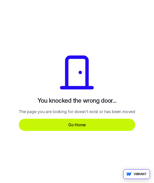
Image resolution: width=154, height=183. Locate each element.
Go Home (77, 124)
